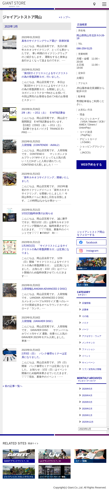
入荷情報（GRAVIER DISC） (38, 321)
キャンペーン (88, 362)
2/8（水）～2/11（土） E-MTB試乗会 (43, 112)
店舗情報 (86, 303)
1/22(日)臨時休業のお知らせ (37, 213)
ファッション (88, 349)
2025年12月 (87, 422)
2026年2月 (87, 408)
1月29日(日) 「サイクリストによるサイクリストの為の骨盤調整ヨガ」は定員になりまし (45, 249)
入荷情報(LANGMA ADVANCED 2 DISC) (44, 288)
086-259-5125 (84, 48)
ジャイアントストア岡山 (22, 16)
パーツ (85, 329)
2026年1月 (87, 415)
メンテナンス (88, 342)
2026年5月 (87, 389)
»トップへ (64, 17)
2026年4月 (87, 395)
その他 (85, 316)
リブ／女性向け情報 (91, 369)
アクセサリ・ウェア (91, 336)
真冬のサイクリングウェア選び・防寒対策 (45, 40)
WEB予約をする (91, 164)
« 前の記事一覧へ (12, 386)
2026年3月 (87, 402)
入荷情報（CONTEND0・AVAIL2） (41, 145)
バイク (85, 323)
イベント (86, 356)
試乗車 (85, 309)
